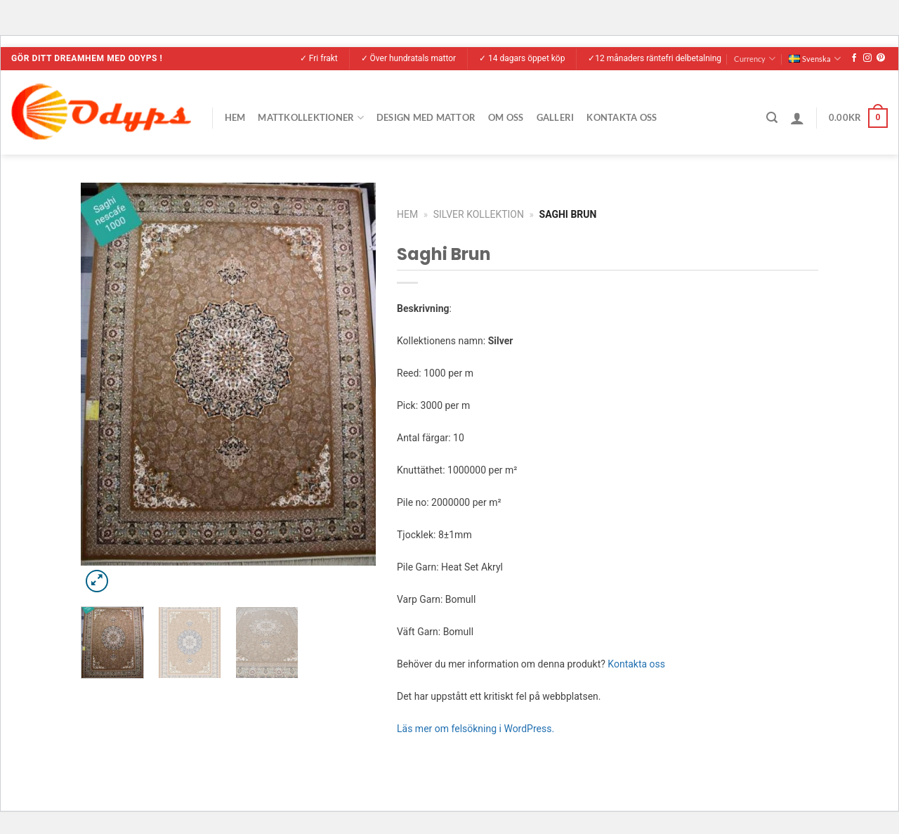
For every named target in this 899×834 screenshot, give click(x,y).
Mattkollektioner (311, 117)
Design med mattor (425, 117)
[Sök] (771, 117)
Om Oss (506, 117)
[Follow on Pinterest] (881, 58)
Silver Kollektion (478, 214)
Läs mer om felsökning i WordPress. (475, 728)
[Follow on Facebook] (854, 58)
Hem (235, 117)
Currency (754, 58)
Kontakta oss (636, 664)
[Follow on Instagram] (867, 58)
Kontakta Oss (621, 117)
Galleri (556, 117)
